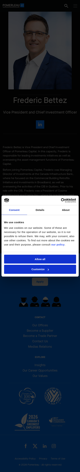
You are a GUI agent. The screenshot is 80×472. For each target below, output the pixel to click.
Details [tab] (40, 209)
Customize (40, 269)
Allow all (40, 259)
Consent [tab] (14, 209)
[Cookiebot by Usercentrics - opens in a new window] (61, 200)
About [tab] (66, 209)
